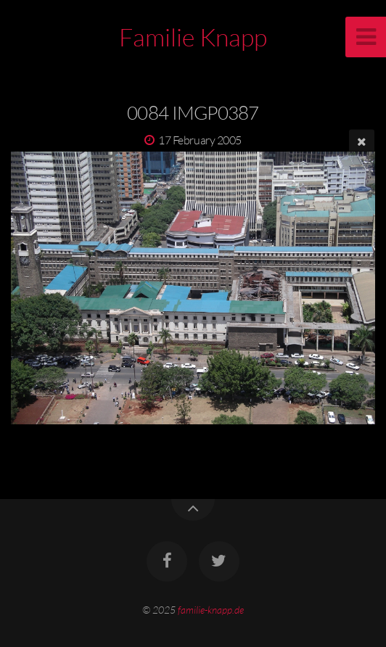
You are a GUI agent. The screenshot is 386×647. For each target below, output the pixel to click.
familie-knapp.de (211, 609)
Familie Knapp (193, 37)
